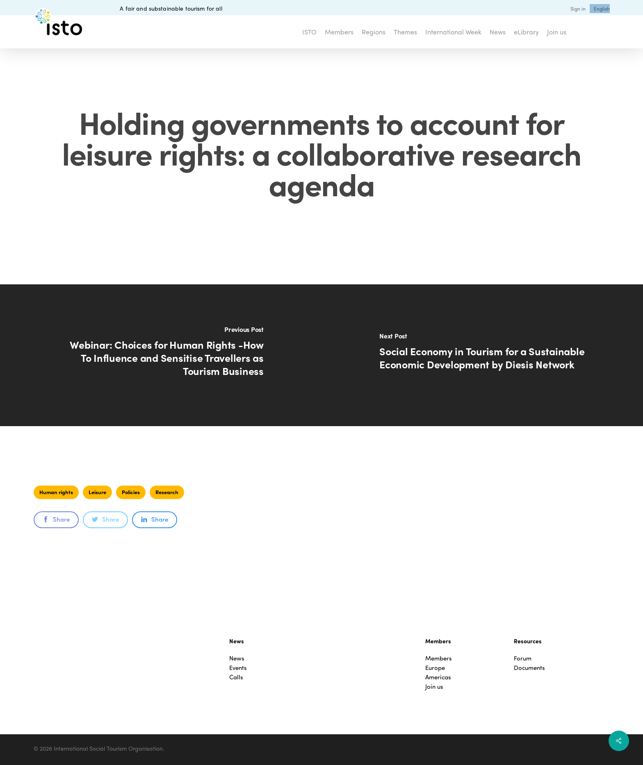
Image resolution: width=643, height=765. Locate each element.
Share (56, 519)
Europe (435, 668)
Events (238, 668)
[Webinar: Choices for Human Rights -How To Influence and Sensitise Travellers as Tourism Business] (161, 355)
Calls (236, 677)
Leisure (97, 492)
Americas (438, 677)
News (236, 658)
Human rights (56, 492)
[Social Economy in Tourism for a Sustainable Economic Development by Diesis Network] (482, 355)
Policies (131, 492)
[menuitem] (602, 8)
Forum (522, 658)
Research (166, 492)
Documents (529, 668)
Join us (434, 686)
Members (438, 658)
